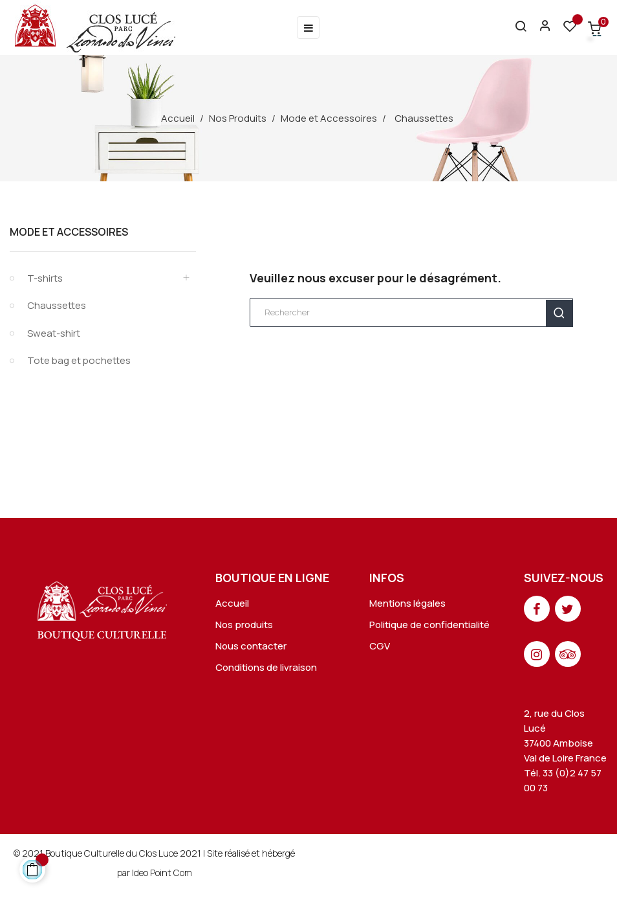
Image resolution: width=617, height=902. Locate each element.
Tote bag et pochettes (79, 360)
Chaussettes (56, 305)
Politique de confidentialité (429, 624)
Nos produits (244, 624)
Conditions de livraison (266, 667)
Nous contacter (251, 646)
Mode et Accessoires (69, 232)
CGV (379, 646)
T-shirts (45, 278)
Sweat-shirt (53, 333)
